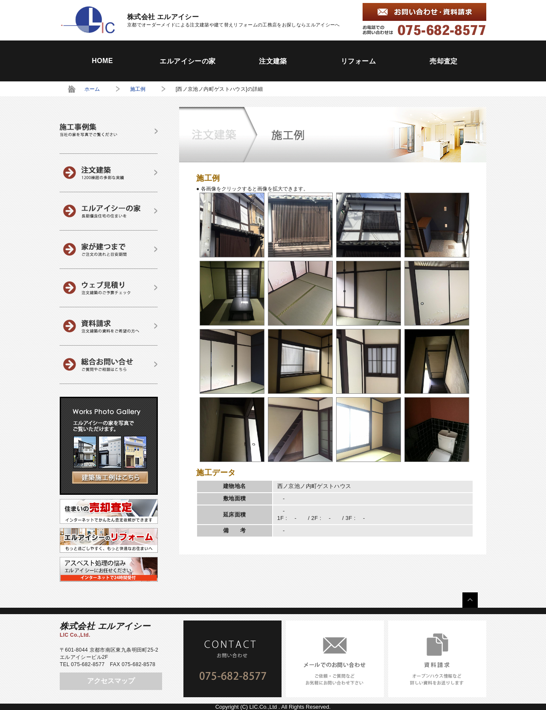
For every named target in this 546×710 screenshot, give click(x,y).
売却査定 (444, 61)
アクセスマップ (111, 680)
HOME (102, 60)
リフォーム (358, 61)
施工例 (138, 89)
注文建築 (273, 61)
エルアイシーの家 (187, 61)
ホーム (92, 89)
